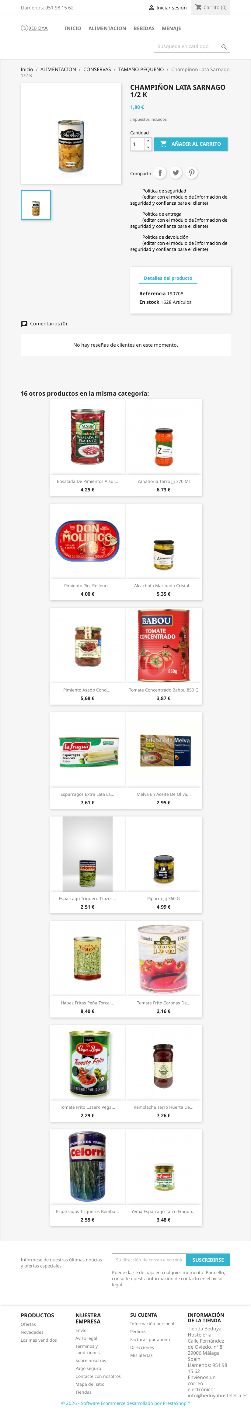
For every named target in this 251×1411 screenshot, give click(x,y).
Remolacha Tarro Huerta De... (163, 1107)
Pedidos (138, 1331)
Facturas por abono (150, 1339)
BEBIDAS (144, 28)
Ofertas (28, 1324)
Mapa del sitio (89, 1384)
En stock (149, 302)
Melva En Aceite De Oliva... (164, 794)
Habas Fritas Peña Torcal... (87, 1003)
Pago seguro (88, 1368)
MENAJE (171, 28)
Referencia (152, 293)
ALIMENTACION (107, 28)
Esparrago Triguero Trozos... (87, 898)
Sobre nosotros (90, 1360)
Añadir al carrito (190, 144)
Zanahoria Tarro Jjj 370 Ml (164, 481)
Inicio (73, 28)
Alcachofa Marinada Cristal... (163, 585)
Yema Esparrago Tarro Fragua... (163, 1211)
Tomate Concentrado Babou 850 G (163, 690)
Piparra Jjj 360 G (163, 898)
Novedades (32, 1332)
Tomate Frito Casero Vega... (87, 1107)
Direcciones (142, 1347)
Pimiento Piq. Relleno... (87, 585)
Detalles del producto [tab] (168, 278)
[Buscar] (192, 46)
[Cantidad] (137, 144)
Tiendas (83, 1392)
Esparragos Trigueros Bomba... (87, 1211)
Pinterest (192, 173)
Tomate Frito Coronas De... (163, 1003)
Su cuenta (143, 1315)
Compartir (160, 173)
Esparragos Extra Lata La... (87, 794)
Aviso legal (86, 1338)
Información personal (152, 1323)
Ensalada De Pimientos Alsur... (87, 481)
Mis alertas (141, 1355)
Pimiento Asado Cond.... (87, 690)
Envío (80, 1330)
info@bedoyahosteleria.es (218, 1395)
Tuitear (176, 173)
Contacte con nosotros (98, 1376)
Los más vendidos (39, 1340)
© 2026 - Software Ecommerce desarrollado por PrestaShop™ (125, 1403)
